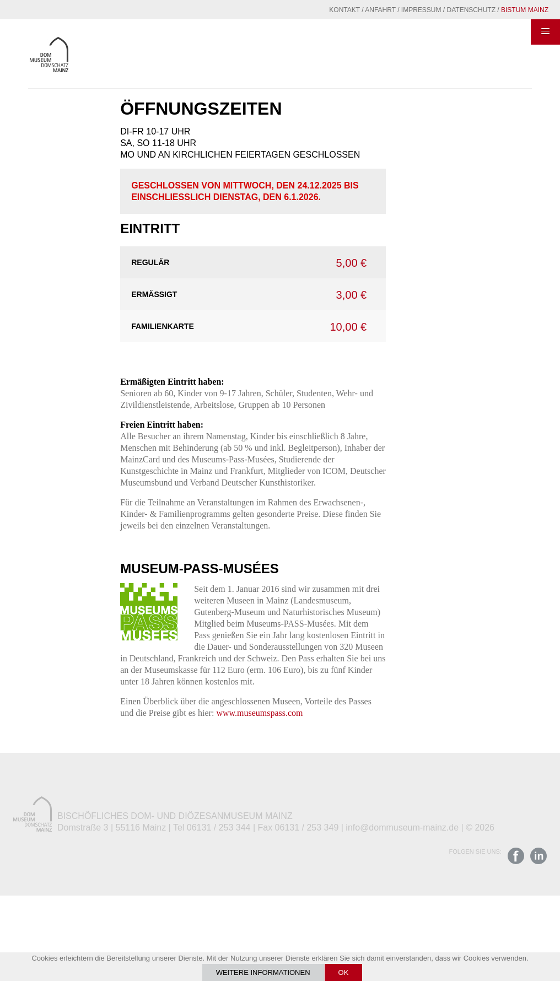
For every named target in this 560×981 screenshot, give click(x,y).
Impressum (421, 10)
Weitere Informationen (263, 972)
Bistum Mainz (524, 10)
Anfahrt (380, 10)
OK (343, 972)
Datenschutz (471, 10)
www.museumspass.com (259, 713)
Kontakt (344, 10)
